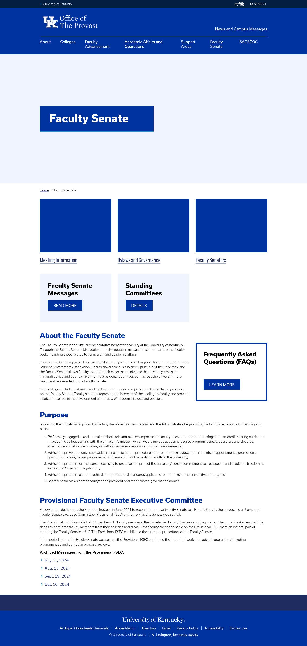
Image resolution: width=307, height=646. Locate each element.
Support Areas (188, 44)
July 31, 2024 (57, 560)
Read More (65, 305)
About (45, 41)
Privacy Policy (187, 628)
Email (166, 628)
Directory (149, 628)
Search (260, 4)
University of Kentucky (57, 4)
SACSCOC (248, 41)
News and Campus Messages (241, 29)
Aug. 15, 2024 (57, 568)
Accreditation (125, 628)
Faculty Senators (211, 261)
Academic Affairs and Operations (143, 44)
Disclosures (238, 628)
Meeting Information (58, 261)
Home (44, 190)
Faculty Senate (216, 44)
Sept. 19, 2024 (58, 576)
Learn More (222, 384)
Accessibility (214, 628)
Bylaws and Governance (139, 261)
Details (139, 305)
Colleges (68, 41)
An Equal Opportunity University (84, 628)
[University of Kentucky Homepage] (153, 620)
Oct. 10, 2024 (57, 584)
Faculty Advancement (97, 44)
